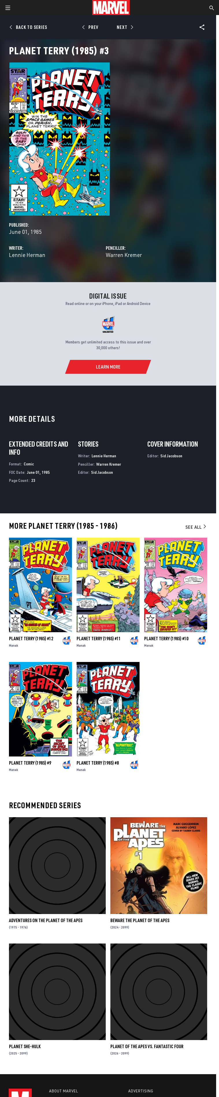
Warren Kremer (124, 254)
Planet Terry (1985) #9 (30, 763)
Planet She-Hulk (24, 1046)
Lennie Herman (27, 254)
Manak (13, 645)
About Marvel (63, 1091)
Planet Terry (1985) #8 (98, 763)
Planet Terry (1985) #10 (166, 638)
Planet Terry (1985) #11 (99, 638)
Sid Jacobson (102, 472)
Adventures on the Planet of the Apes (45, 920)
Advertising (140, 1091)
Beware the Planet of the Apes (139, 920)
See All (196, 527)
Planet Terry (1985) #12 (31, 638)
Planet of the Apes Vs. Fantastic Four (146, 1046)
